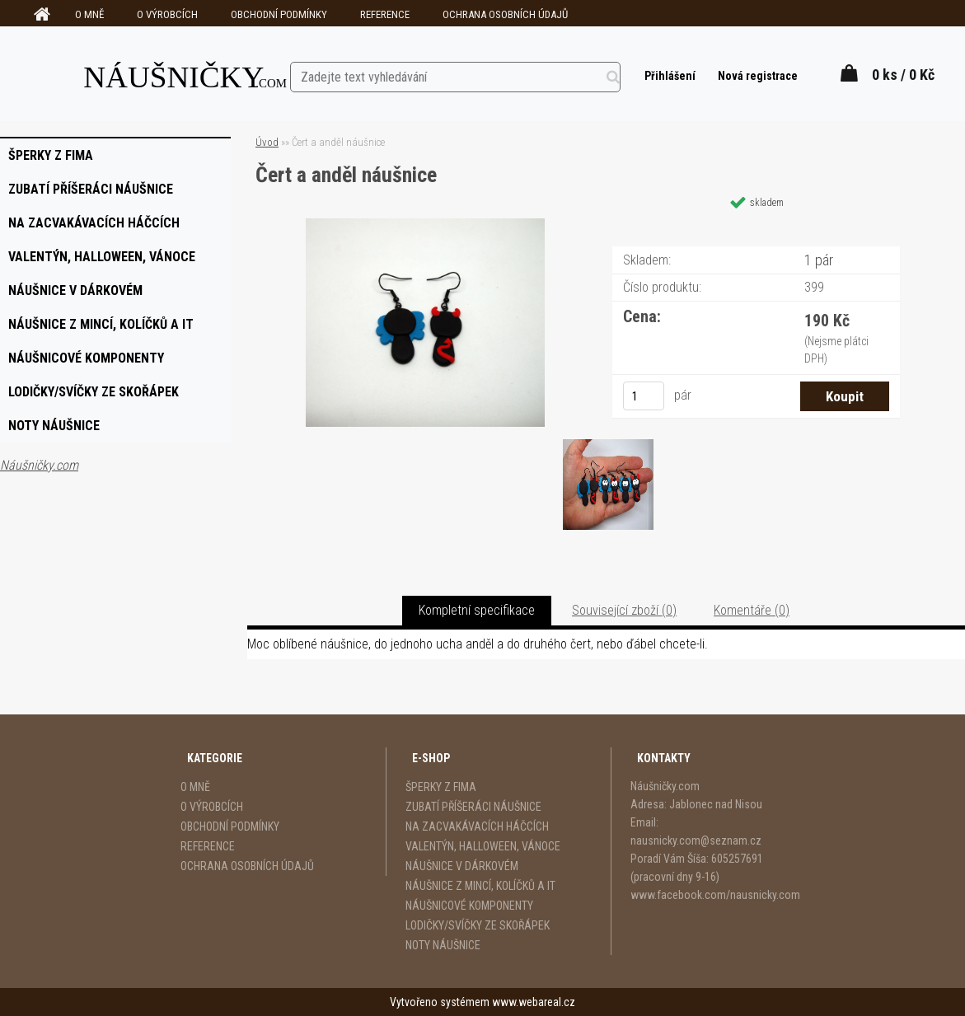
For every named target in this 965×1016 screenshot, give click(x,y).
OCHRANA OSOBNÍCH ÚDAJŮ (505, 14)
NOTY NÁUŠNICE (442, 945)
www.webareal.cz (533, 1002)
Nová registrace (757, 75)
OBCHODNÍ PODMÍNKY (279, 14)
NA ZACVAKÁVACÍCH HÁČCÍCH (477, 826)
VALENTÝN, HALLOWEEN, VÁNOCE (482, 846)
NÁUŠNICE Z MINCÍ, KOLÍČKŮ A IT (480, 885)
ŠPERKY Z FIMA (440, 787)
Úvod (267, 142)
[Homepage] (39, 15)
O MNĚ (89, 14)
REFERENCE (385, 14)
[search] (625, 74)
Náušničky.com (39, 465)
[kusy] (643, 396)
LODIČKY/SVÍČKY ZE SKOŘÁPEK (477, 925)
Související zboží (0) (624, 610)
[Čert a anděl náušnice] (425, 224)
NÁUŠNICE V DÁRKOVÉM (461, 866)
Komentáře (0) (751, 610)
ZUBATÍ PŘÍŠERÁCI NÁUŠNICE (473, 806)
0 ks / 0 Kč (903, 74)
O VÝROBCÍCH (167, 14)
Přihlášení (669, 75)
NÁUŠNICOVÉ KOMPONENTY (469, 905)
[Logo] (186, 73)
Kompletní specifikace (477, 610)
